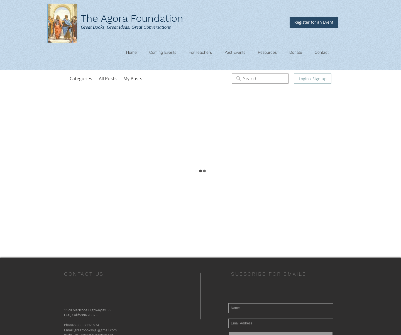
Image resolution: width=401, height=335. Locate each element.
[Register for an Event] (314, 22)
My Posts (132, 78)
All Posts (108, 78)
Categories (81, 78)
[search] (260, 79)
